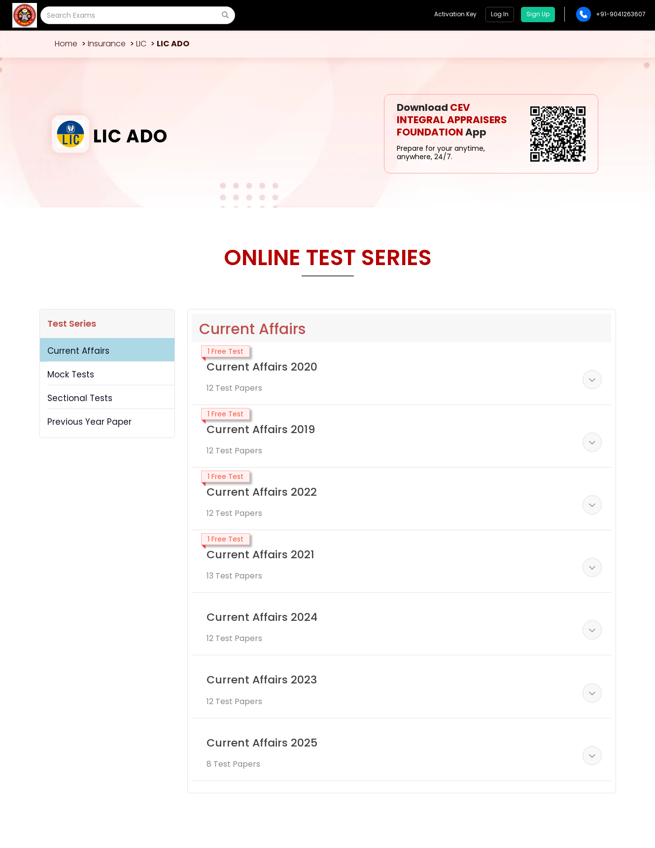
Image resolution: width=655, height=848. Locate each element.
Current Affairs (78, 351)
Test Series (71, 323)
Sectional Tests (79, 398)
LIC (141, 43)
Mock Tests (70, 374)
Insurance (107, 43)
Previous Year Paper (89, 422)
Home (66, 43)
